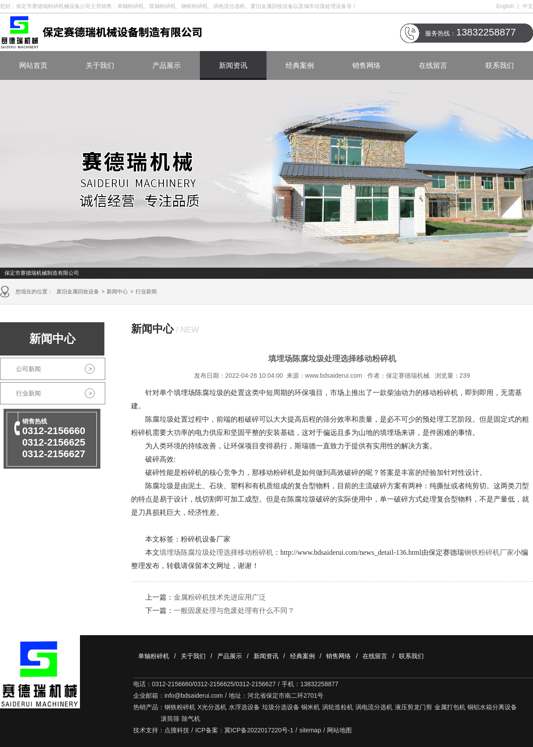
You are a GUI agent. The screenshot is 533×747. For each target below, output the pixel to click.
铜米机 (310, 707)
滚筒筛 (170, 718)
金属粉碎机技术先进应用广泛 (220, 597)
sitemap (310, 730)
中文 (527, 6)
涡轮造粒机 (337, 707)
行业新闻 (146, 292)
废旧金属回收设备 (77, 292)
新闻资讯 (233, 65)
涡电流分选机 (374, 707)
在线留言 (433, 65)
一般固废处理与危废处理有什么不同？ (234, 610)
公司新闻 (28, 368)
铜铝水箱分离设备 (492, 707)
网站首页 (33, 65)
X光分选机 (212, 707)
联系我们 (499, 65)
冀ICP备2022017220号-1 (259, 730)
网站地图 (339, 730)
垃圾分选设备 (280, 707)
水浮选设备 (244, 707)
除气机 (191, 718)
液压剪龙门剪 (413, 707)
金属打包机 (449, 707)
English (505, 6)
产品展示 (166, 65)
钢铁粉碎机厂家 (489, 552)
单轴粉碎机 (153, 656)
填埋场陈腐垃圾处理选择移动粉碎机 (216, 552)
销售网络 (366, 65)
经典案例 (300, 65)
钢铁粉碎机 (179, 707)
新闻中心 (117, 292)
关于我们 (100, 65)
